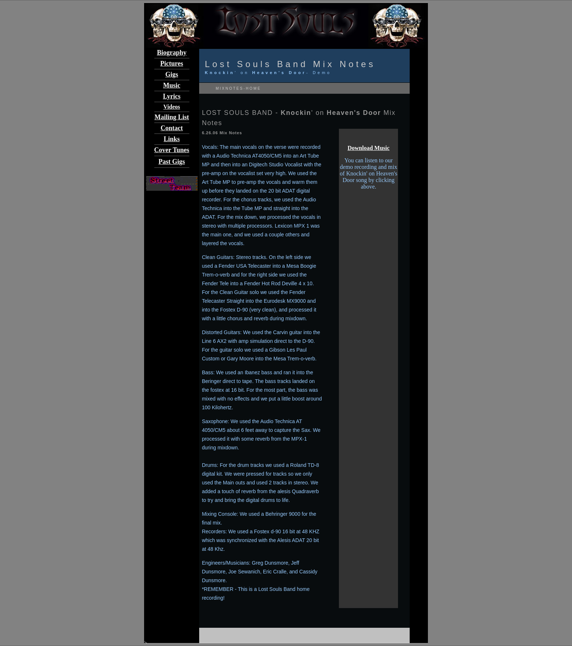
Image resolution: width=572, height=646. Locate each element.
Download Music (369, 148)
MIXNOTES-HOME (237, 88)
